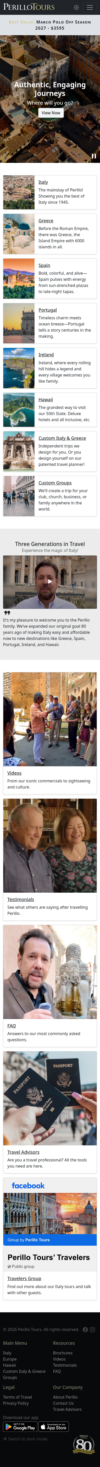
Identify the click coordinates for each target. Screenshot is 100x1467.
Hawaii (46, 399)
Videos (14, 773)
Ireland (46, 354)
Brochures (63, 1353)
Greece (46, 220)
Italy (43, 182)
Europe (10, 1359)
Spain (44, 265)
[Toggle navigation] (90, 7)
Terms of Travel (17, 1397)
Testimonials (20, 899)
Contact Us (63, 1403)
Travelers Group (24, 1278)
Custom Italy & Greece (62, 438)
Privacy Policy (16, 1403)
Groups (10, 1377)
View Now (51, 113)
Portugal (48, 310)
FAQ (11, 1025)
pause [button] (94, 156)
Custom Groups (55, 483)
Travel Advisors (23, 1152)
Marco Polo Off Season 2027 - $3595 (50, 25)
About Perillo (65, 1397)
